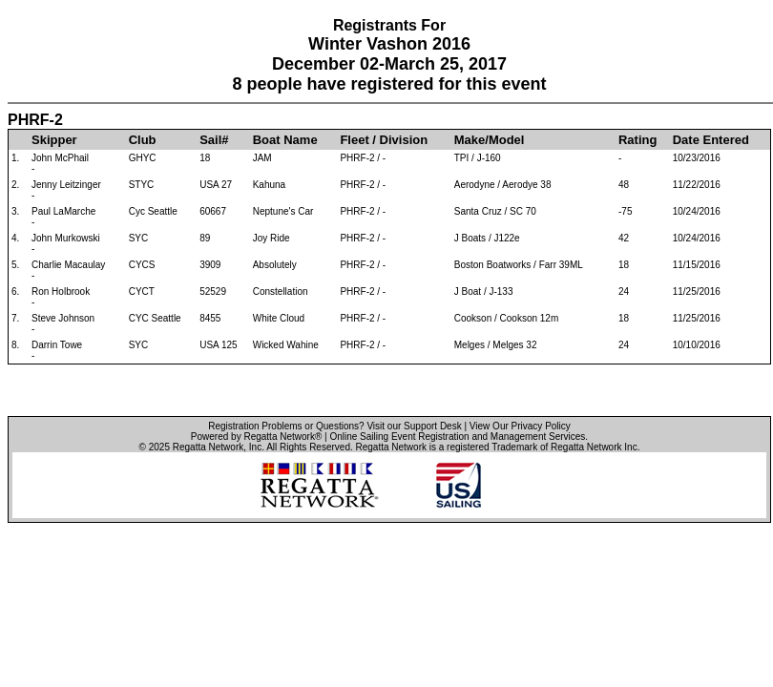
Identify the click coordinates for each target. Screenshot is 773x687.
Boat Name (285, 140)
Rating (637, 140)
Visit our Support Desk (413, 426)
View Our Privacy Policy (520, 426)
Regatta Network (208, 447)
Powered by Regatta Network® (256, 436)
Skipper (54, 140)
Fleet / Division (384, 140)
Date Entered (711, 140)
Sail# (213, 140)
